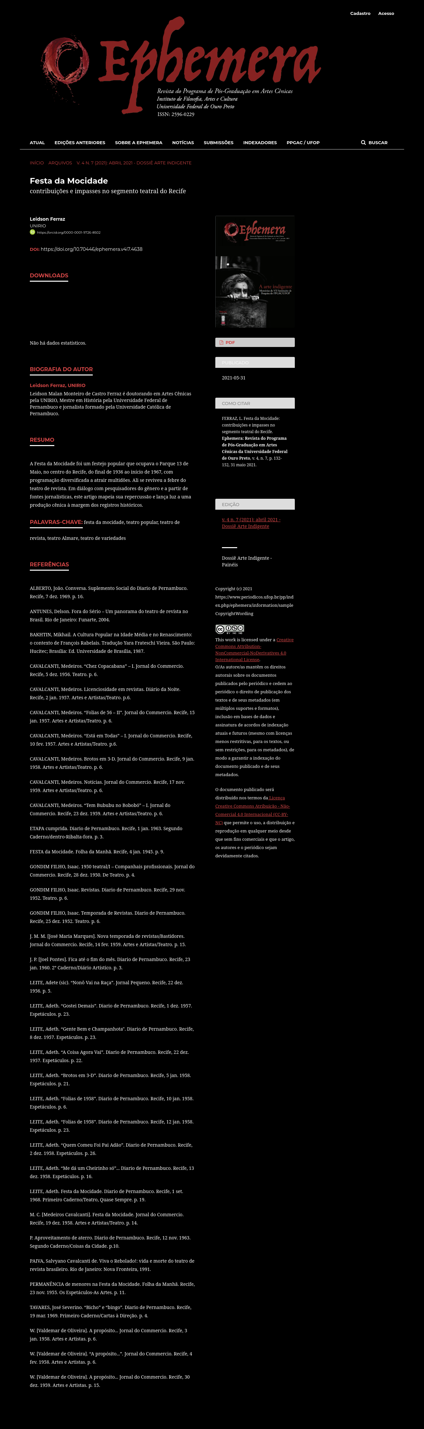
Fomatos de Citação (246, 477)
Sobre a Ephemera (138, 142)
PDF (229, 342)
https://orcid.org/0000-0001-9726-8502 (68, 232)
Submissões (219, 142)
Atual (37, 142)
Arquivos (60, 162)
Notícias (183, 142)
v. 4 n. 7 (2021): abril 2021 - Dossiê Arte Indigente (134, 162)
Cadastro (360, 13)
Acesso (386, 13)
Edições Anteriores (80, 142)
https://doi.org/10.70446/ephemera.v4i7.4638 (91, 249)
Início (37, 162)
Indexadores (260, 142)
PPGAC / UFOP (303, 142)
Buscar (377, 142)
